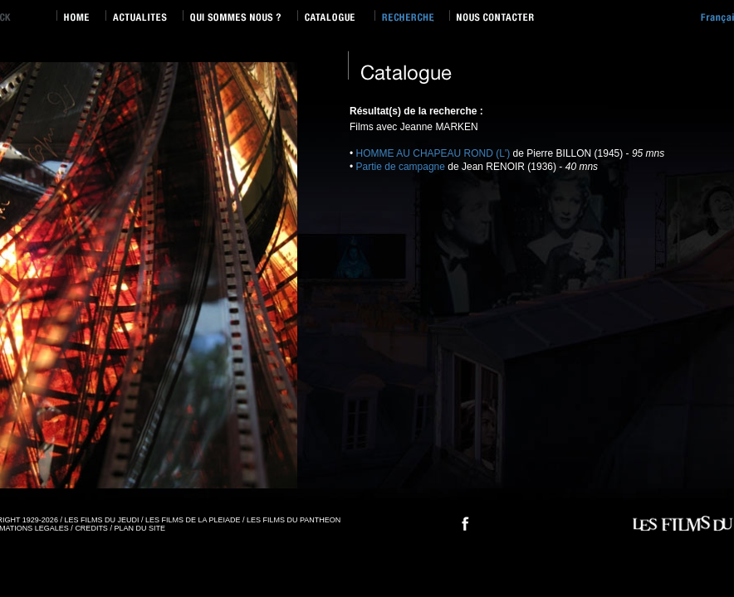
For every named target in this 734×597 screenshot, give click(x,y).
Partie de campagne (402, 166)
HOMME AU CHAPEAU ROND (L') (433, 153)
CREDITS (91, 528)
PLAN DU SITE (139, 528)
